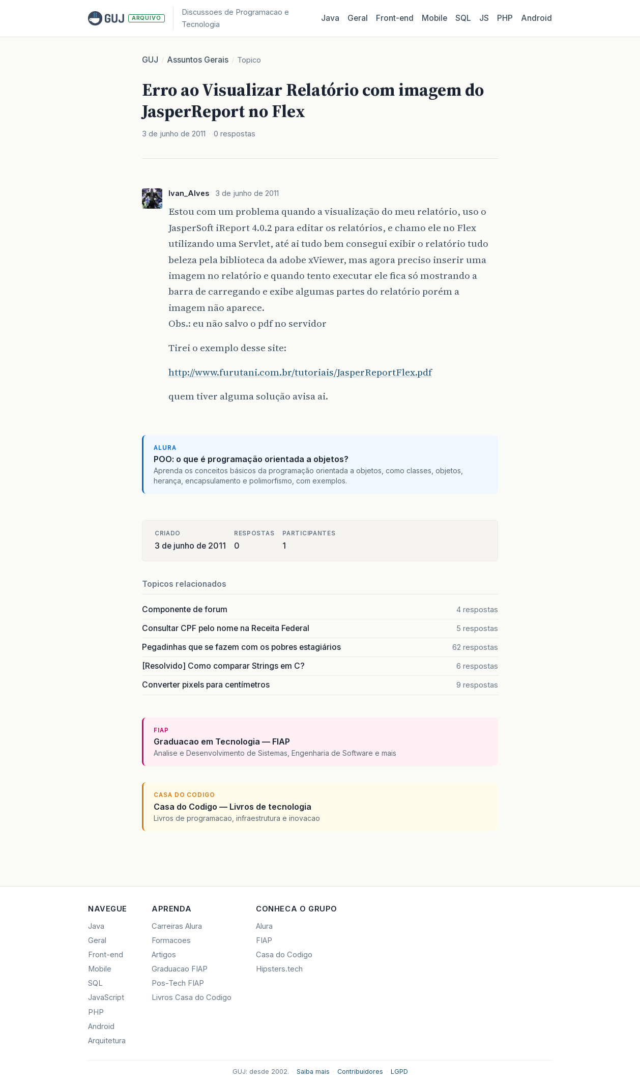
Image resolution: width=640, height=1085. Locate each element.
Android (536, 18)
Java (330, 18)
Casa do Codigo (284, 954)
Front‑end (395, 18)
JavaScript (106, 997)
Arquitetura (107, 1040)
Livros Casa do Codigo (191, 997)
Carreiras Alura (177, 926)
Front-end (105, 954)
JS (484, 18)
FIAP (264, 940)
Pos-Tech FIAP (178, 983)
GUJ (150, 60)
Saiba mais (313, 1071)
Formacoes (171, 940)
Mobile (434, 18)
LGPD (399, 1071)
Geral (357, 18)
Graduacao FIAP (180, 969)
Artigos (164, 954)
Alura (264, 926)
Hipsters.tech (279, 969)
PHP (505, 18)
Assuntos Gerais (197, 60)
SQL (463, 18)
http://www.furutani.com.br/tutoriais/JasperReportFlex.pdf (300, 372)
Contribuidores (360, 1071)
